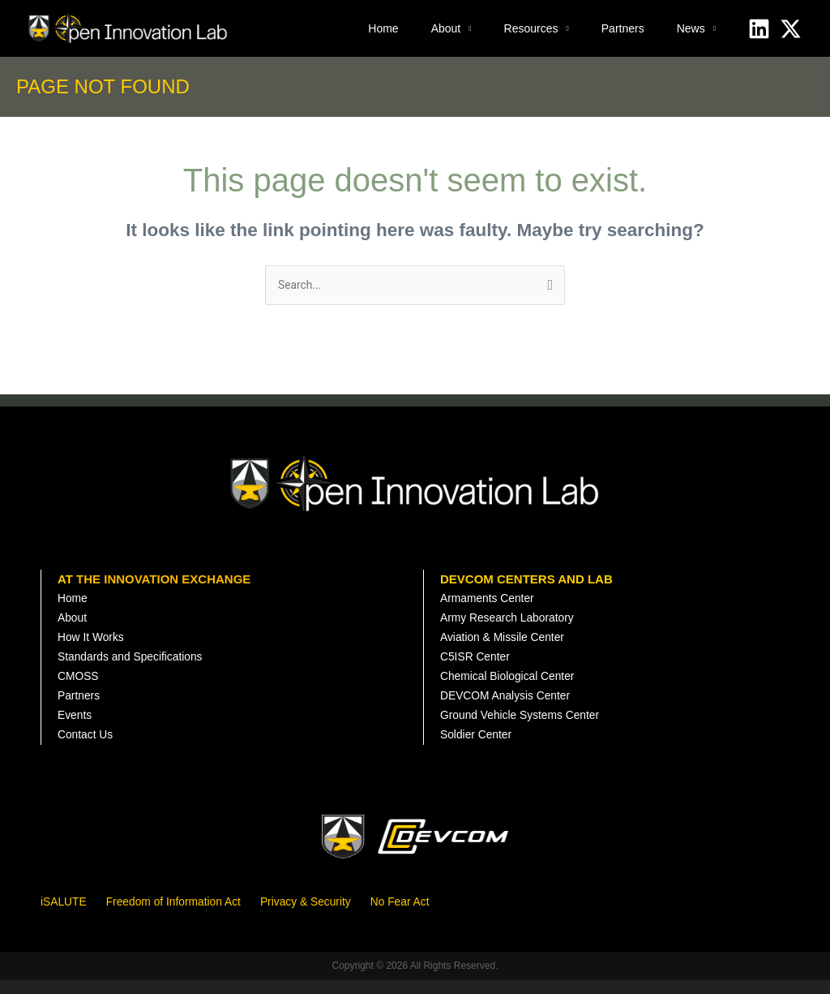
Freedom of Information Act (183, 915)
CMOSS (80, 685)
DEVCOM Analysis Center (510, 706)
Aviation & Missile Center (507, 643)
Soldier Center (479, 748)
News (691, 28)
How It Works (94, 643)
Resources (531, 28)
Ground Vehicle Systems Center (526, 727)
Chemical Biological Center (513, 685)
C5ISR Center (478, 664)
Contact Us (88, 748)
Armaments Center (491, 601)
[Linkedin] (759, 29)
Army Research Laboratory (512, 622)
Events (76, 727)
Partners (622, 28)
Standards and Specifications (136, 664)
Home (383, 28)
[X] (791, 29)
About (446, 28)
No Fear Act (426, 915)
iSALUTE (66, 915)
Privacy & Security (325, 915)
